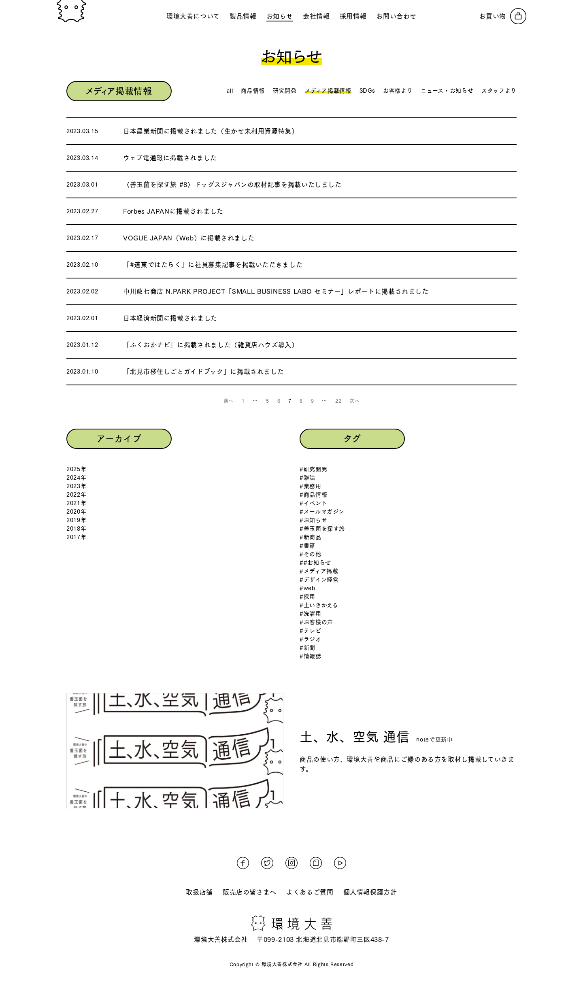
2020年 (76, 511)
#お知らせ (313, 520)
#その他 (310, 554)
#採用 (307, 596)
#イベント (313, 503)
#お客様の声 (316, 622)
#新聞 (307, 647)
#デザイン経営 (319, 579)
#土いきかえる (319, 605)
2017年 (76, 537)
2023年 (76, 486)
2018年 (76, 528)
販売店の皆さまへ (250, 892)
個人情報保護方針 (370, 892)
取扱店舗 (199, 892)
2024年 (76, 477)
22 (338, 400)
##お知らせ (315, 562)
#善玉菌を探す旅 (322, 528)
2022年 (76, 494)
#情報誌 (310, 656)
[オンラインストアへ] (502, 16)
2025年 (76, 469)
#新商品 (310, 537)
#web (307, 588)
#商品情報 (313, 494)
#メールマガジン (322, 511)
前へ (228, 400)
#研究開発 (313, 469)
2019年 (76, 520)
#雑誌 (307, 477)
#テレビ (310, 630)
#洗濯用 (310, 613)
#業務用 (310, 486)
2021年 (76, 503)
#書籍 (307, 545)
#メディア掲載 (319, 571)
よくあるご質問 (309, 892)
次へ (354, 400)
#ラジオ (310, 639)
